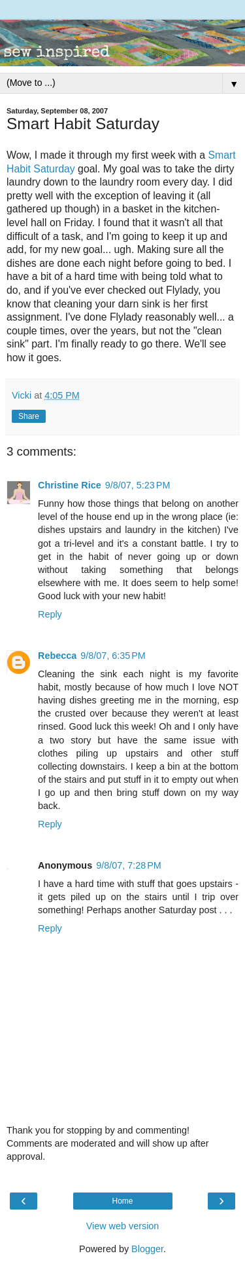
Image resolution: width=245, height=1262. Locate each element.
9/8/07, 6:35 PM (113, 655)
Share (28, 416)
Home (122, 1201)
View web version (122, 1226)
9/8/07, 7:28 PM (128, 865)
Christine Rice (69, 485)
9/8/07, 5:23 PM (138, 485)
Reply (50, 614)
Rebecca (57, 655)
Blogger (147, 1249)
